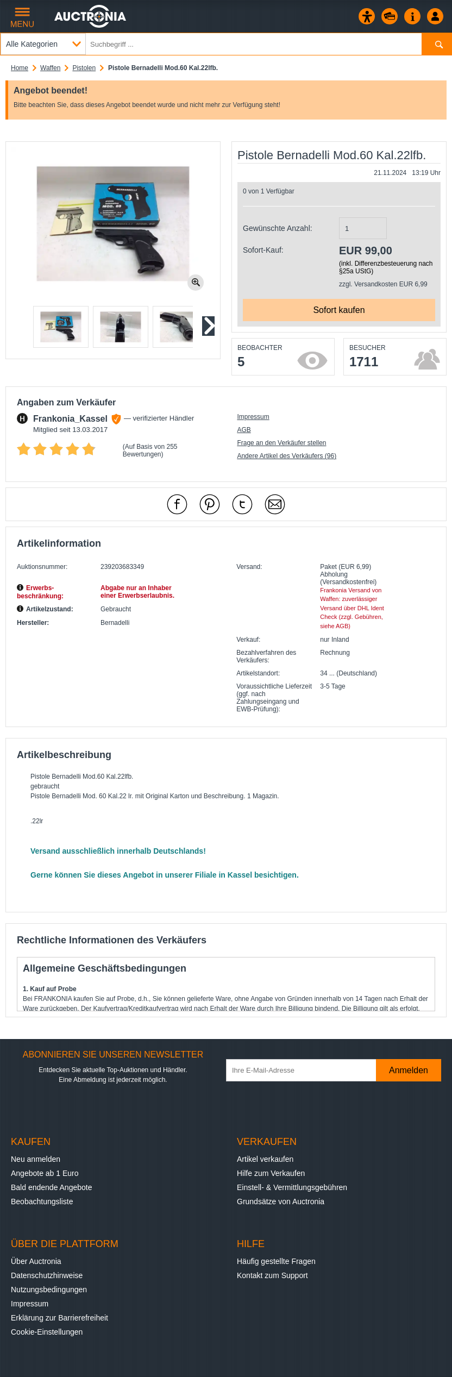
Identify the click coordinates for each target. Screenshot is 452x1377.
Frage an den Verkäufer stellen (281, 443)
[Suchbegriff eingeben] (226, 44)
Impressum (253, 417)
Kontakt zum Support (272, 1275)
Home (19, 68)
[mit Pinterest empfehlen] (209, 504)
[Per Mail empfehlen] (274, 504)
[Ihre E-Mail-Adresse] (306, 1070)
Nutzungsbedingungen (49, 1289)
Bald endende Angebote (51, 1187)
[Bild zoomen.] (195, 282)
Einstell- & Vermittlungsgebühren (292, 1187)
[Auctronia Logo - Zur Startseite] (91, 16)
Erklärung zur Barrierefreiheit (59, 1317)
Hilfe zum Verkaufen (271, 1173)
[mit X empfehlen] (242, 504)
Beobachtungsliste (42, 1201)
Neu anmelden (35, 1159)
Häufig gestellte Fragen (276, 1261)
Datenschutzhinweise (47, 1275)
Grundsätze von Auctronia (280, 1201)
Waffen (50, 68)
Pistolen (84, 68)
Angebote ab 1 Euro (45, 1173)
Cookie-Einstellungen (47, 1332)
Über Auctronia (36, 1261)
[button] (61, 326)
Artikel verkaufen (265, 1159)
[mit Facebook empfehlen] (177, 504)
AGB (243, 430)
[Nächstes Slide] (208, 326)
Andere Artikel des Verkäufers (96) (286, 456)
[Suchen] (436, 44)
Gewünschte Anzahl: (277, 228)
